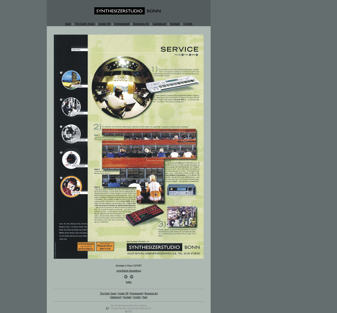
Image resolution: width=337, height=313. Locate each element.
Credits (187, 23)
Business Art (141, 23)
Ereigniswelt (121, 23)
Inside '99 (104, 23)
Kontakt (175, 23)
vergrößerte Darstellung (128, 271)
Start (68, 23)
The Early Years (85, 23)
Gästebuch (159, 23)
